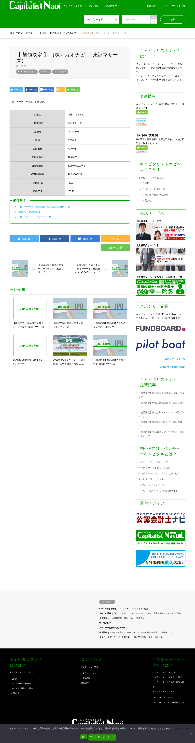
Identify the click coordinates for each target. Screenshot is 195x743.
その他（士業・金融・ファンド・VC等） (164, 613)
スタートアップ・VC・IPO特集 (116, 637)
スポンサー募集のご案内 (155, 194)
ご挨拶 (145, 183)
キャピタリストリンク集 (151, 479)
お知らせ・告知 (117, 632)
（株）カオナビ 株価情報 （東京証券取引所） (44, 206)
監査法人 (140, 618)
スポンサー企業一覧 (175, 359)
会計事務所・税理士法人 (123, 618)
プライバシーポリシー (102, 737)
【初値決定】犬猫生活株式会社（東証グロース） (161, 404)
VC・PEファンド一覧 (153, 485)
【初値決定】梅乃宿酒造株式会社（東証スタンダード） (161, 395)
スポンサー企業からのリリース (113, 628)
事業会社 (106, 618)
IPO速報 (45, 71)
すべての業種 (105, 613)
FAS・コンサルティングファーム (128, 613)
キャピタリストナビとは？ (152, 177)
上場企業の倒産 (139, 637)
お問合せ (147, 200)
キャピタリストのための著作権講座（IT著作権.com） (150, 632)
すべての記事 (60, 71)
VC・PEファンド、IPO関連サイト (160, 490)
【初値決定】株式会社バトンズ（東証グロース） (161, 424)
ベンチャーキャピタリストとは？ (155, 467)
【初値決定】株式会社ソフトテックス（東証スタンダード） (161, 433)
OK (83, 737)
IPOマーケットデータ (128, 609)
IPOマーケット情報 (175, 5)
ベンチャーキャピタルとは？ (153, 462)
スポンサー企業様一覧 (153, 189)
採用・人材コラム (156, 637)
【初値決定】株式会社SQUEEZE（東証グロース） (161, 414)
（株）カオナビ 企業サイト (34, 217)
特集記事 (151, 5)
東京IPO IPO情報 (29, 211)
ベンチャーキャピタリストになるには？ (159, 473)
